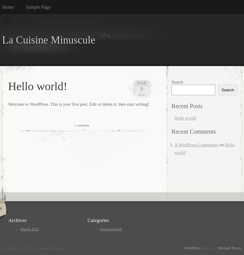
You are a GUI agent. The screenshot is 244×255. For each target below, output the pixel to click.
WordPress (192, 248)
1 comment (81, 125)
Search (177, 82)
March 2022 (29, 229)
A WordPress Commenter (196, 144)
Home (8, 7)
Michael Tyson (229, 248)
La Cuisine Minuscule (48, 40)
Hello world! (37, 86)
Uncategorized (111, 229)
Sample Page (38, 7)
